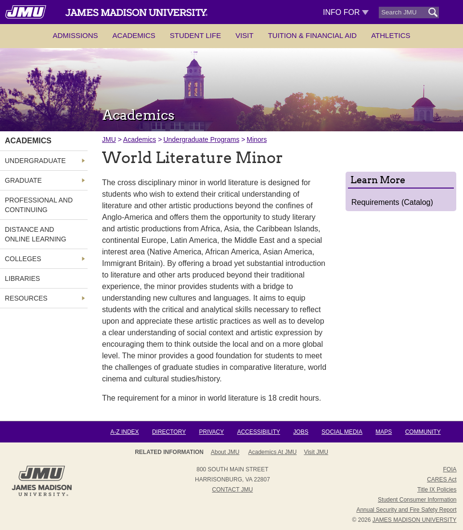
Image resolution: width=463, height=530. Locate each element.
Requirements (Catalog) (392, 202)
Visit (244, 35)
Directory (169, 432)
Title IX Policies (437, 489)
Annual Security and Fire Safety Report (406, 509)
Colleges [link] (23, 259)
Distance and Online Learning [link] (35, 234)
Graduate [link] (23, 180)
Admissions (75, 35)
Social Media (342, 432)
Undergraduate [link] (35, 160)
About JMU (225, 452)
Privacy (211, 432)
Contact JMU (232, 489)
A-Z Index (124, 432)
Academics (134, 35)
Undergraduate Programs (201, 139)
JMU (109, 139)
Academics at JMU (272, 452)
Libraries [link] (22, 278)
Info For (346, 12)
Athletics (390, 35)
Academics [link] (28, 141)
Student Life (195, 35)
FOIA (449, 469)
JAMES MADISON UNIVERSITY (415, 520)
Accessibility (258, 432)
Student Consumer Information (417, 499)
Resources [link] (26, 298)
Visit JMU (316, 452)
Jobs (300, 432)
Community (423, 432)
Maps (383, 432)
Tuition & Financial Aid (312, 35)
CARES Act (441, 479)
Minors (256, 139)
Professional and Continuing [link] (39, 205)
